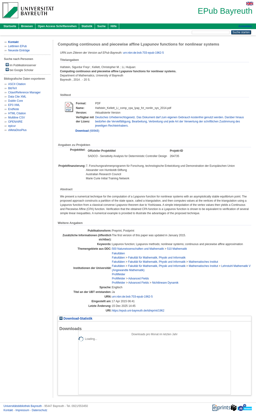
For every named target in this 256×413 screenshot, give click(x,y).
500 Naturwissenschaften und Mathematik (138, 248)
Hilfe (114, 26)
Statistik (86, 26)
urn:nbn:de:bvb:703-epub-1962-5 (143, 52)
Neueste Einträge (19, 50)
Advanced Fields (138, 278)
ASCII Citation (17, 84)
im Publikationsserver (21, 65)
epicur (12, 126)
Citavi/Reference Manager (24, 92)
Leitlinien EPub (17, 46)
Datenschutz (39, 410)
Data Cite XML (17, 96)
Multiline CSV (16, 117)
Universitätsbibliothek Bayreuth (23, 406)
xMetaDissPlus (17, 130)
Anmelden (245, 26)
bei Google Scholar (19, 70)
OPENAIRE (15, 121)
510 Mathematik (177, 248)
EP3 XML (14, 105)
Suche (101, 26)
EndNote (13, 109)
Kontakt (8, 410)
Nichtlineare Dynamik (165, 282)
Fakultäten (118, 253)
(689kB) (87, 130)
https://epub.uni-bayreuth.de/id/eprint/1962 (138, 310)
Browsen (27, 26)
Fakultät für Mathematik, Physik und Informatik (156, 257)
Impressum (22, 410)
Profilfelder (118, 274)
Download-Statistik (75, 318)
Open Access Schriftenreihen (57, 26)
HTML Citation (17, 113)
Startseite (9, 26)
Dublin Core (15, 100)
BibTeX (12, 88)
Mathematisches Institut (203, 261)
